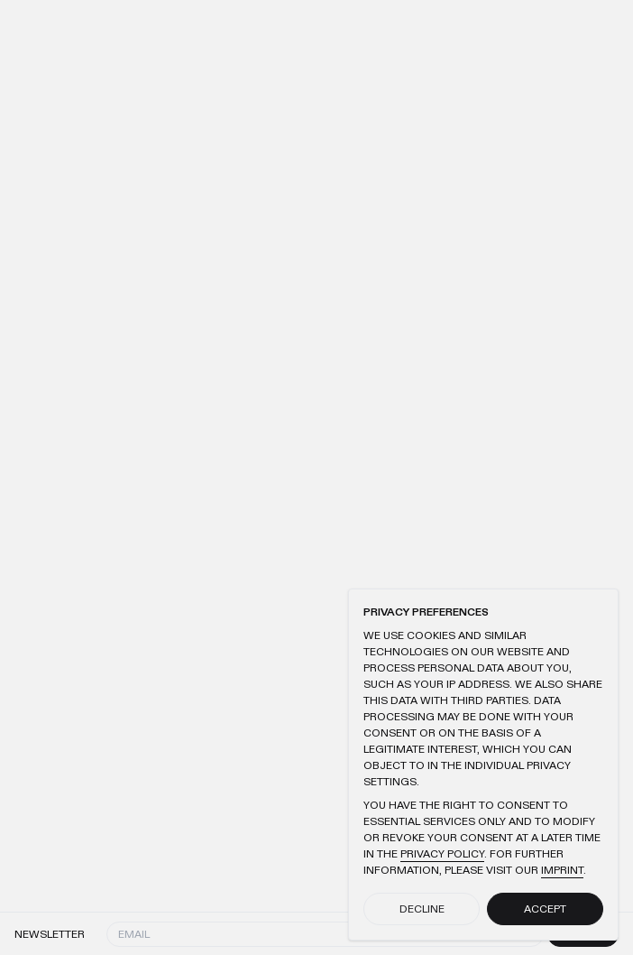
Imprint (562, 870)
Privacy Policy (442, 853)
